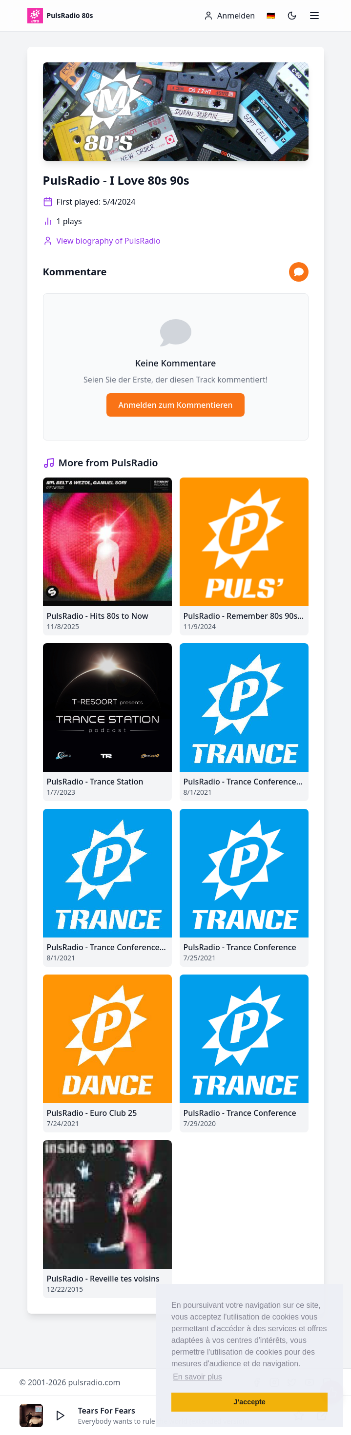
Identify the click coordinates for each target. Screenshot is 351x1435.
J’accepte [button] (249, 1402)
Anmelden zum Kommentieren (175, 405)
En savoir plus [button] (197, 1377)
